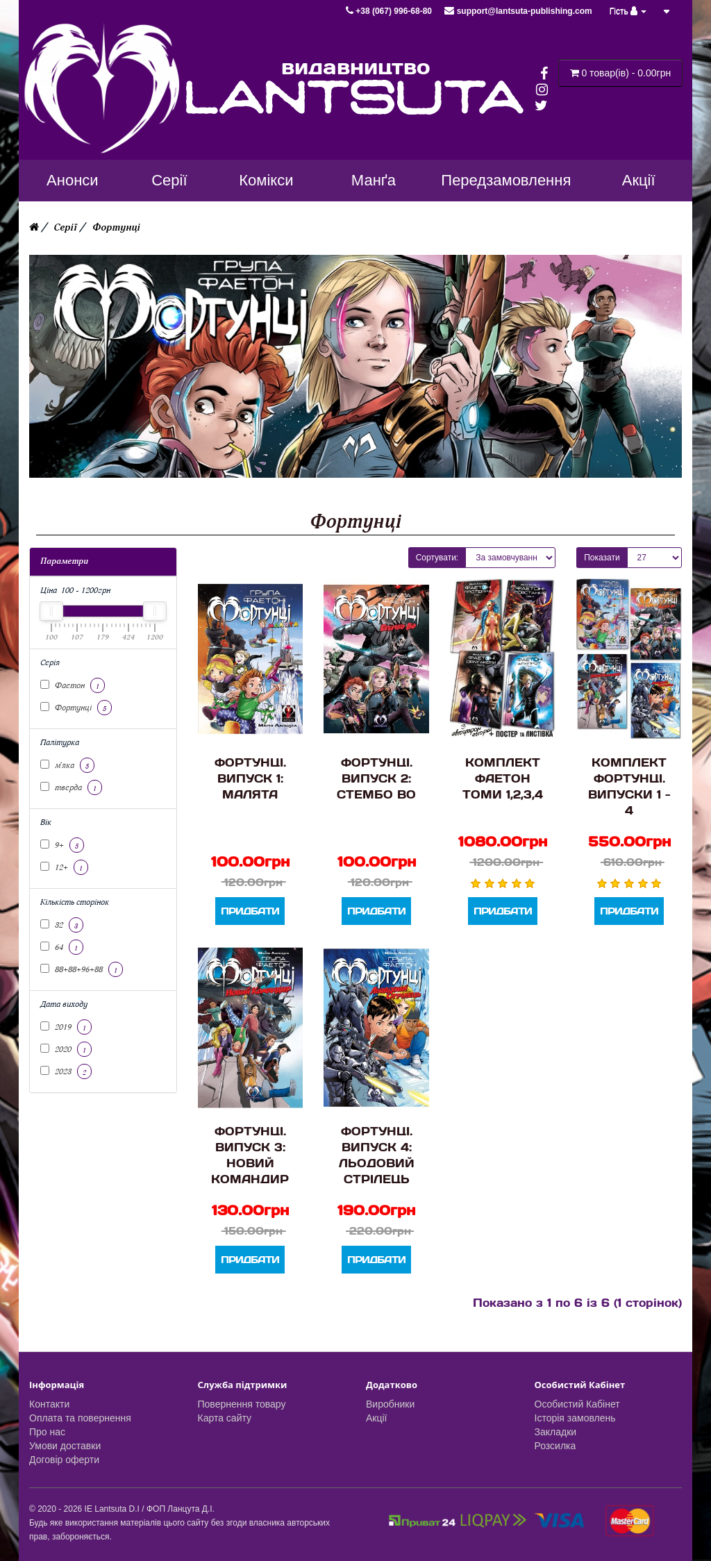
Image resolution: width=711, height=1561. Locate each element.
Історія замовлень (575, 1418)
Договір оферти (64, 1459)
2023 (66, 1071)
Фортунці (116, 227)
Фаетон (72, 685)
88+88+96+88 (81, 969)
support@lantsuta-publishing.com (518, 11)
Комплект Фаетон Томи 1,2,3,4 (502, 778)
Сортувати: (437, 557)
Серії (65, 227)
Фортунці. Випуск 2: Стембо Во (376, 778)
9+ (62, 845)
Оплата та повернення (80, 1418)
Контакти (49, 1404)
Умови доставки (65, 1445)
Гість (628, 11)
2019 (66, 1027)
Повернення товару (242, 1404)
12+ (64, 867)
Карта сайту (225, 1418)
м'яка (67, 765)
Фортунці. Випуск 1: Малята (250, 778)
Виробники (390, 1404)
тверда (71, 787)
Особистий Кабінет (577, 1404)
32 (61, 925)
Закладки (556, 1431)
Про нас (47, 1431)
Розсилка (555, 1445)
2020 (66, 1049)
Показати (601, 557)
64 (61, 947)
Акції (376, 1418)
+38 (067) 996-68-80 (390, 11)
